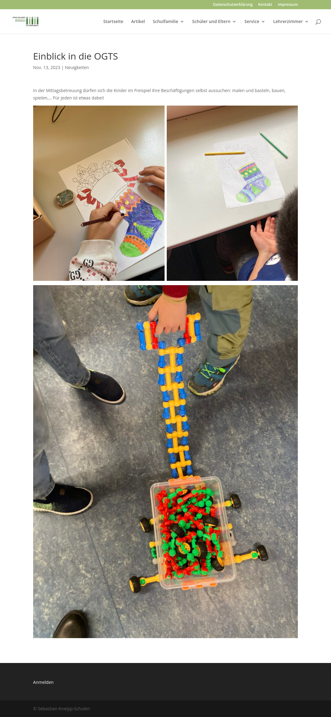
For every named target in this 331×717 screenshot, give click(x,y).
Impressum (288, 5)
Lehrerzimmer (288, 21)
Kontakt (265, 5)
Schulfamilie (165, 21)
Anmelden (43, 682)
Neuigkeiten (77, 67)
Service (251, 21)
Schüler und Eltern (211, 21)
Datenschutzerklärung (233, 5)
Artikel (138, 21)
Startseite (113, 21)
